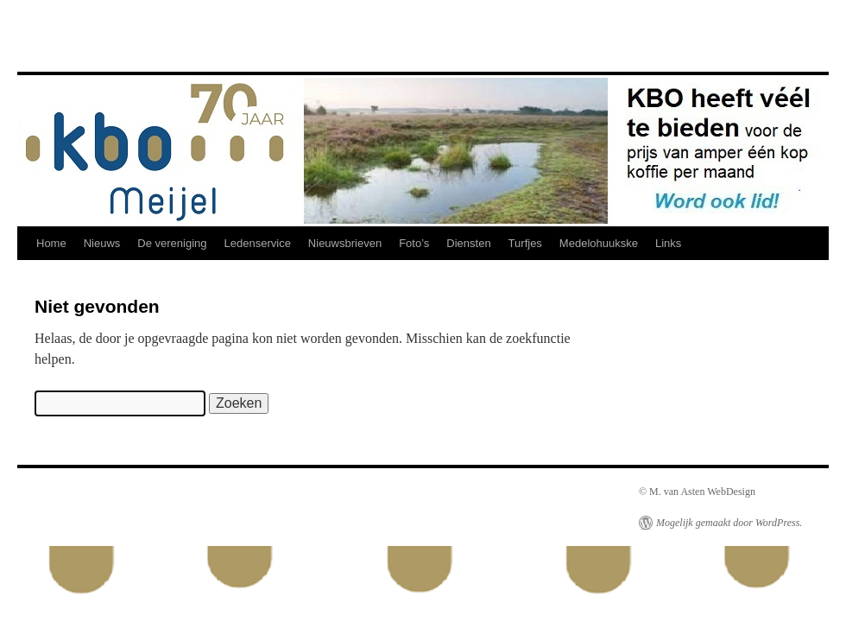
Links (668, 243)
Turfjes (525, 243)
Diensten (468, 243)
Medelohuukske (598, 243)
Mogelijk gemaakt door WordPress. (729, 523)
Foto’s (414, 243)
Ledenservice (257, 243)
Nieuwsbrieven (345, 243)
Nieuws (102, 243)
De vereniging (171, 243)
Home (51, 243)
